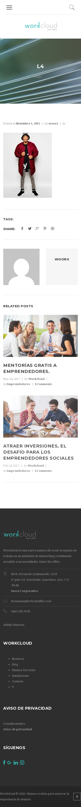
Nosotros (18, 658)
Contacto (17, 681)
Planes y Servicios (23, 670)
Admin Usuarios (13, 624)
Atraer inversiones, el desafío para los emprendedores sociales (38, 452)
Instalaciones (20, 675)
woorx (53, 123)
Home (37, 76)
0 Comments (43, 384)
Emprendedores (18, 384)
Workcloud (36, 379)
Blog (15, 664)
